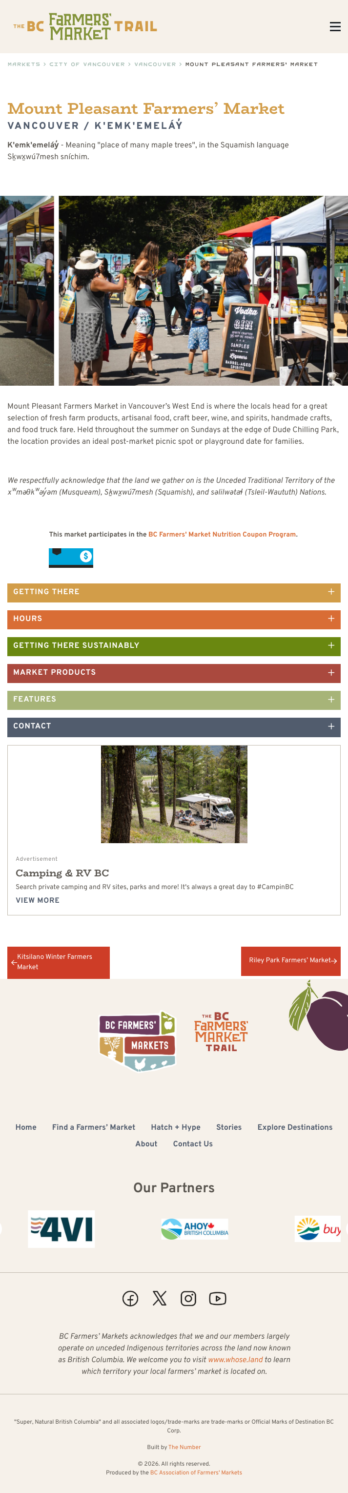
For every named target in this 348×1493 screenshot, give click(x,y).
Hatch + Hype (176, 1128)
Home (25, 1128)
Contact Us (193, 1145)
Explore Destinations (294, 1128)
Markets (23, 64)
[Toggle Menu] (335, 26)
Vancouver (155, 64)
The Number (184, 1448)
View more (38, 901)
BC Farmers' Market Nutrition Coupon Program (222, 535)
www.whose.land (235, 1361)
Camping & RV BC (62, 873)
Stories (229, 1128)
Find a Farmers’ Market (93, 1128)
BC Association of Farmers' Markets (196, 1473)
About (146, 1145)
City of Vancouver (87, 64)
